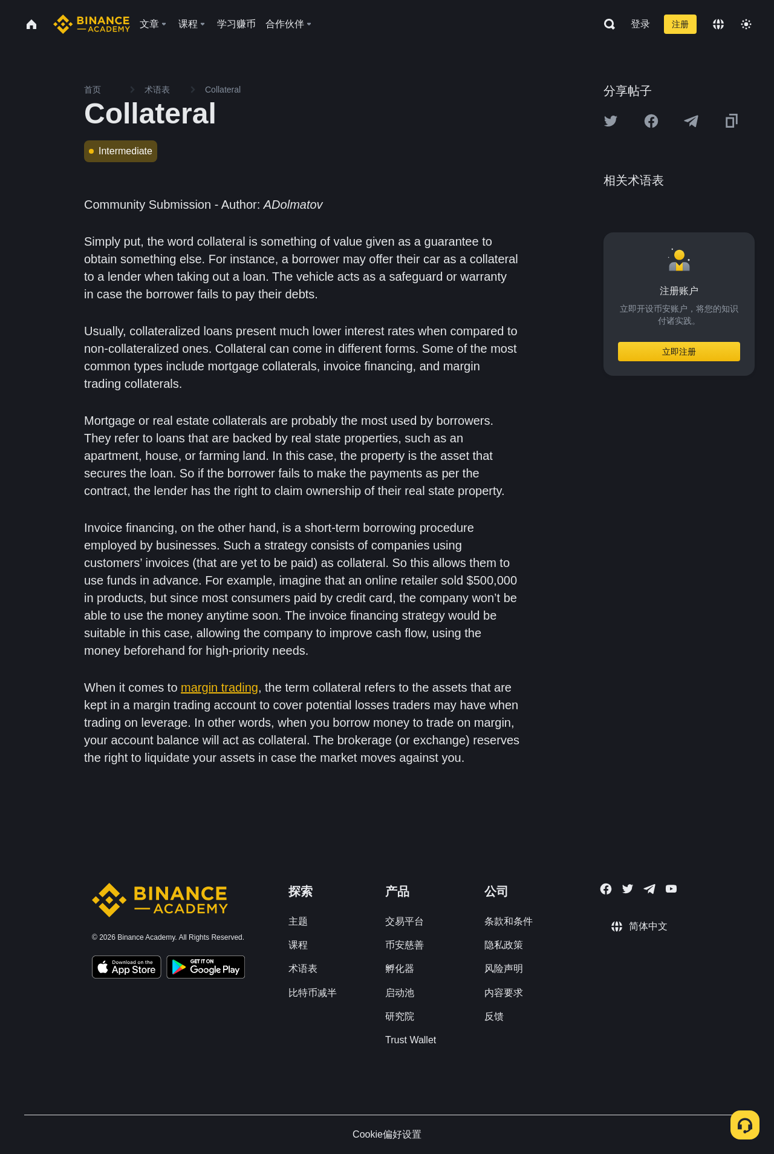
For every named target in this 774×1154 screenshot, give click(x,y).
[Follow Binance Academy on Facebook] (606, 889)
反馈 (494, 1016)
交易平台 (404, 921)
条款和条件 (508, 921)
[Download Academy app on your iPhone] (126, 969)
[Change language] (718, 24)
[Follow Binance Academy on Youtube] (671, 889)
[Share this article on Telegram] (691, 121)
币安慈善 (404, 945)
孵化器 (399, 968)
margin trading (219, 687)
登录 (640, 24)
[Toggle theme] (746, 24)
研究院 (399, 1016)
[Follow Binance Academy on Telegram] (649, 889)
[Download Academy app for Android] (205, 969)
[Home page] (91, 24)
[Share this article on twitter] (610, 121)
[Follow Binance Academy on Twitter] (628, 889)
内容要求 (503, 993)
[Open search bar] (606, 24)
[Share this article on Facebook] (651, 121)
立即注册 (679, 351)
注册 (680, 24)
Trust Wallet (410, 1040)
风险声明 (503, 968)
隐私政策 (503, 945)
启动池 (399, 993)
